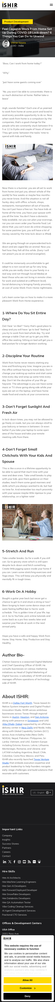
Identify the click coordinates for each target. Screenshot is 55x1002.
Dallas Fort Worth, (23, 702)
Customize (27, 988)
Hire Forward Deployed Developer (19, 890)
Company (7, 835)
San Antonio (42, 717)
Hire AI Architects (11, 877)
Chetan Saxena (18, 42)
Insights (6, 839)
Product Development (16, 21)
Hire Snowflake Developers (16, 894)
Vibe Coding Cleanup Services (17, 906)
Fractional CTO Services (14, 914)
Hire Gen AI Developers (14, 885)
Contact (6, 856)
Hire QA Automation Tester (16, 902)
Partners (6, 847)
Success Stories (10, 843)
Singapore (33, 720)
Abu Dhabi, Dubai (12, 724)
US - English (41, 792)
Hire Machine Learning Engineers (19, 881)
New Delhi (27, 727)
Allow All (27, 980)
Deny (27, 996)
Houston (24, 717)
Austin (15, 717)
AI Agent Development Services (18, 910)
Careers (6, 851)
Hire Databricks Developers (16, 898)
